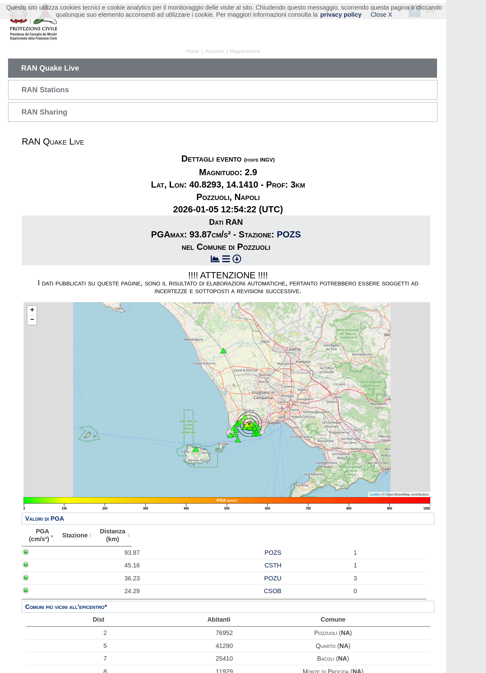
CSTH (80, 565)
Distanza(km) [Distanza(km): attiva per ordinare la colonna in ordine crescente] (110, 535)
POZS (289, 234)
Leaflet (374, 494)
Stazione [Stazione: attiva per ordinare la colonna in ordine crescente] (73, 535)
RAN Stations (45, 89)
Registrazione (245, 51)
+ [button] (32, 310)
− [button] (32, 320)
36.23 (43, 578)
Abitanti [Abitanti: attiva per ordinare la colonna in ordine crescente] (146, 535)
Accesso (214, 51)
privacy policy (340, 14)
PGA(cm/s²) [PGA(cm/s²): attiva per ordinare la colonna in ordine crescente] (38, 535)
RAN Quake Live (50, 68)
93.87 (43, 552)
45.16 (43, 565)
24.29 (43, 591)
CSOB (80, 591)
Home (192, 51)
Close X (381, 14)
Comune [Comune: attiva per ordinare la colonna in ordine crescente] (295, 535)
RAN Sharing (44, 112)
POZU (80, 578)
